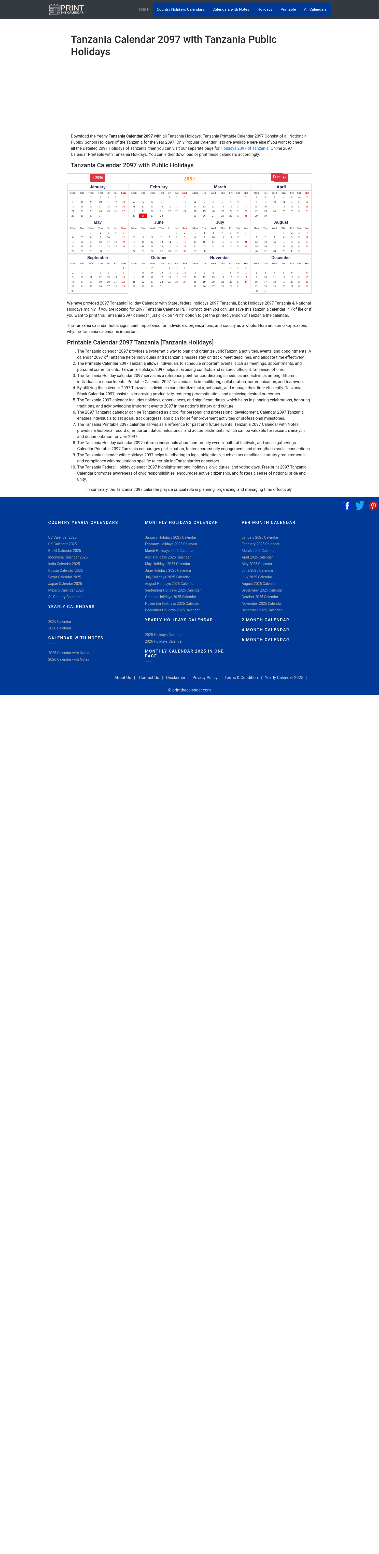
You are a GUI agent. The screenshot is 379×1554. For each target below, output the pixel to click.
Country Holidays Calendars (180, 9)
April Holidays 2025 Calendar (168, 557)
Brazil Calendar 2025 (64, 551)
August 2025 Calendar (259, 584)
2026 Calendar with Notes (68, 659)
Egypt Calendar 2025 (64, 577)
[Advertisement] (29, 158)
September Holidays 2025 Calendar (173, 590)
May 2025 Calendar (257, 564)
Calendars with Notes (231, 9)
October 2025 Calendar (260, 597)
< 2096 (97, 178)
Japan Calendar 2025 (65, 584)
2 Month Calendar (265, 619)
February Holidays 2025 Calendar (171, 544)
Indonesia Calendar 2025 (68, 557)
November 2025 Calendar (262, 603)
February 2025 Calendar (260, 544)
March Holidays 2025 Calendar (169, 551)
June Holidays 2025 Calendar (168, 570)
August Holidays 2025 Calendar (170, 584)
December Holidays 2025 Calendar (172, 610)
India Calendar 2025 (64, 564)
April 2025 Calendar (257, 557)
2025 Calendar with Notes (68, 653)
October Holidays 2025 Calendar (170, 597)
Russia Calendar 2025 (65, 570)
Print (276, 177)
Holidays (264, 9)
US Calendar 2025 (62, 537)
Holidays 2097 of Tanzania (245, 148)
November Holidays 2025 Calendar (172, 603)
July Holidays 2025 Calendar (167, 577)
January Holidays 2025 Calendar (170, 537)
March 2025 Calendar (259, 551)
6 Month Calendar (265, 639)
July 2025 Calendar (257, 577)
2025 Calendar (60, 622)
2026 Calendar (60, 628)
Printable (288, 9)
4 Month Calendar (265, 629)
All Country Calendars (65, 597)
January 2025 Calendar (260, 537)
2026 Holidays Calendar (164, 641)
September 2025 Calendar (262, 590)
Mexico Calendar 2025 (66, 590)
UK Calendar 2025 (62, 544)
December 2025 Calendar (262, 610)
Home (145, 9)
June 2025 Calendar (258, 570)
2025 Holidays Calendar (164, 635)
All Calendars (315, 9)
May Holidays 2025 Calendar (167, 564)
